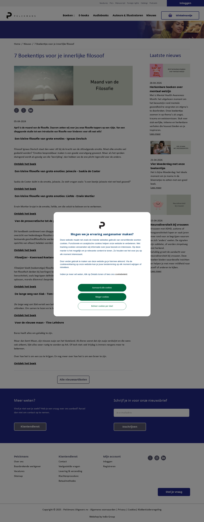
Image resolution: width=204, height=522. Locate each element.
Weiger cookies (102, 297)
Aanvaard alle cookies (102, 288)
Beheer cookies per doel (102, 306)
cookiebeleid (121, 274)
